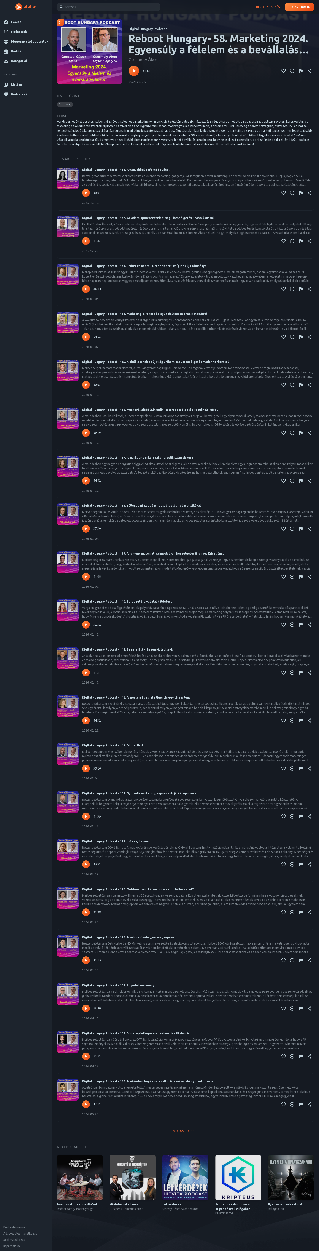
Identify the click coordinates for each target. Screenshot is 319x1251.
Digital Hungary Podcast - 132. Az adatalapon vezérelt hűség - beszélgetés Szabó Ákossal (148, 218)
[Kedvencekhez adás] (283, 71)
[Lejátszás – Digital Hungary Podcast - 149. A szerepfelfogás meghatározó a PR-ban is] (86, 1056)
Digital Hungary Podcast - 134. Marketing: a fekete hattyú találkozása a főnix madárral (144, 314)
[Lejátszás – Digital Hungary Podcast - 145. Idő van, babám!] (86, 864)
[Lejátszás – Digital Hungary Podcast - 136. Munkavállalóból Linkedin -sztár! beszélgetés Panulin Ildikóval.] (86, 433)
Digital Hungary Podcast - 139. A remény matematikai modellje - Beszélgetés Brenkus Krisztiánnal (153, 553)
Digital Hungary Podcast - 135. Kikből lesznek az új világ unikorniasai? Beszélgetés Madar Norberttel (155, 362)
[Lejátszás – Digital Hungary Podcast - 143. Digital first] (86, 768)
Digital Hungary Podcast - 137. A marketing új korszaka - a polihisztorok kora (137, 457)
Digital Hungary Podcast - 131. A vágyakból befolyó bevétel (125, 169)
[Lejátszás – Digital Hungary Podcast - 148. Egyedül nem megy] (86, 1008)
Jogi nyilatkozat (14, 1239)
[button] (26, 22)
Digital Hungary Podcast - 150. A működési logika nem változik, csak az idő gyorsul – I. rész (147, 1081)
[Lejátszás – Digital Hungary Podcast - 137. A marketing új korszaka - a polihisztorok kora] (86, 481)
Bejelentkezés (268, 7)
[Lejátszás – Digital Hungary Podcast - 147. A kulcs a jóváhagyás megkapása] (86, 960)
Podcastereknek (14, 1227)
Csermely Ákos (143, 59)
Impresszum (11, 1246)
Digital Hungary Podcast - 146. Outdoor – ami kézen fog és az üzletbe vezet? (138, 889)
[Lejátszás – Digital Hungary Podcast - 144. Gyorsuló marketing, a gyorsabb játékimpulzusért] (86, 816)
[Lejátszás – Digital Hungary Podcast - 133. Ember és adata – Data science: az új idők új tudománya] (86, 289)
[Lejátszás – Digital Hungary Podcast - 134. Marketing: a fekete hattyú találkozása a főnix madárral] (86, 337)
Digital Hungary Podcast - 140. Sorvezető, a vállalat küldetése (127, 601)
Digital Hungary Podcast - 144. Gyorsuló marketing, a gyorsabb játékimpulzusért (140, 793)
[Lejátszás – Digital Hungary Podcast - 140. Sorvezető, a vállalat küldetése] (86, 625)
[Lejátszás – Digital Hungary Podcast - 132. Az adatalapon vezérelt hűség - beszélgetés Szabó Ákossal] (86, 241)
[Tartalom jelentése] (301, 71)
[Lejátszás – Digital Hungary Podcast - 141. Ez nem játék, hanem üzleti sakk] (86, 672)
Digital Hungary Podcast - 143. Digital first (112, 745)
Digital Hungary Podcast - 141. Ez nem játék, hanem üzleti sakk (127, 649)
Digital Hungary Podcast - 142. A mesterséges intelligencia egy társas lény (136, 697)
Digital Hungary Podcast (148, 29)
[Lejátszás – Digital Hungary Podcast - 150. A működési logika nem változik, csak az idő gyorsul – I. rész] (86, 1104)
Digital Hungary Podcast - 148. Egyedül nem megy (118, 985)
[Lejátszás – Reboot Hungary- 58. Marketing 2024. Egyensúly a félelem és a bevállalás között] (134, 71)
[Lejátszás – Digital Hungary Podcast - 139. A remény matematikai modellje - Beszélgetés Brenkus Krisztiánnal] (86, 577)
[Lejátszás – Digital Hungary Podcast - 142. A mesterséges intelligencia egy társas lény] (86, 720)
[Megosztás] (309, 71)
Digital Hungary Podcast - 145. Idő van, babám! (115, 841)
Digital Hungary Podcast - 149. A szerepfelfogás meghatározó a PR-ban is (135, 1033)
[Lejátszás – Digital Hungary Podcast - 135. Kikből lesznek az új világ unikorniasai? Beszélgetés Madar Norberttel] (86, 385)
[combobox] (107, 7)
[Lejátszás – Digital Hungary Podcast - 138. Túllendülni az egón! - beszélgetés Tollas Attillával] (86, 529)
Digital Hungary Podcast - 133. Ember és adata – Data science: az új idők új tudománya (144, 266)
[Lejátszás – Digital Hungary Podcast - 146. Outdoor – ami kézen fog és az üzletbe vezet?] (86, 912)
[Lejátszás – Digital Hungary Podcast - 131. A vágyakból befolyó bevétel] (86, 193)
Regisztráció (299, 7)
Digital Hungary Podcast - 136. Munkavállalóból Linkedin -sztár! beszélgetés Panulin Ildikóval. (150, 409)
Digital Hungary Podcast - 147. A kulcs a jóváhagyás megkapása (128, 937)
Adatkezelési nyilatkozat (20, 1233)
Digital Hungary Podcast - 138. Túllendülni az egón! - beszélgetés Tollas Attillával (141, 505)
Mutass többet (185, 1131)
